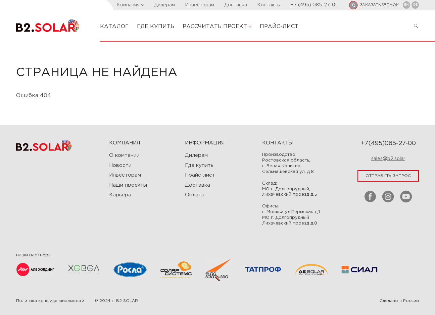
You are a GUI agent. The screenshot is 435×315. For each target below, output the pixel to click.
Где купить (199, 165)
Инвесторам (199, 5)
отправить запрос (388, 176)
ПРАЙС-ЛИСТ (279, 26)
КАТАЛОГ (114, 26)
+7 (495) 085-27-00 (315, 5)
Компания (130, 5)
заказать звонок (379, 5)
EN (406, 4)
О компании (124, 155)
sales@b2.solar (388, 159)
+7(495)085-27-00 (388, 143)
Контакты (269, 5)
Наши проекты (128, 185)
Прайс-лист (200, 175)
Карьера (120, 195)
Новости (120, 165)
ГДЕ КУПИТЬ (155, 26)
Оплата (194, 195)
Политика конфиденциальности (50, 301)
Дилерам (164, 5)
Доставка (235, 5)
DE (415, 4)
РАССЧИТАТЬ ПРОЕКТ (217, 26)
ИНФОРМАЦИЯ (205, 143)
